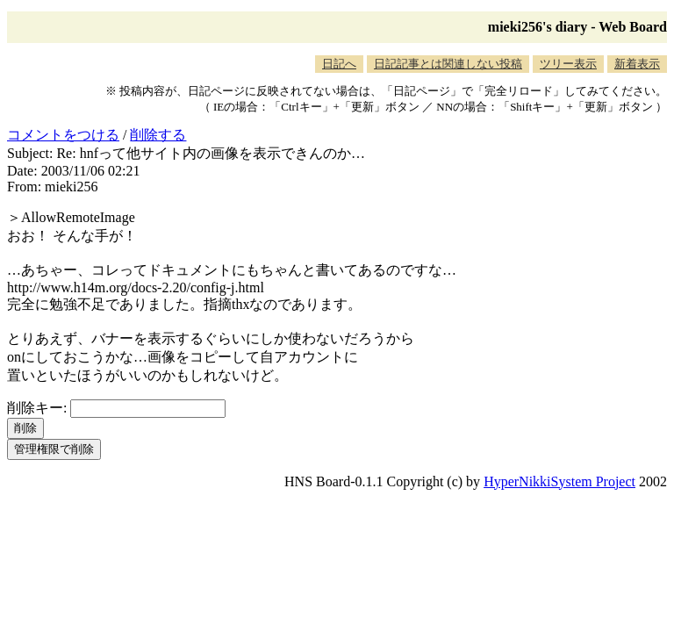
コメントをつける (63, 134)
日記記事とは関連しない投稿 (448, 63)
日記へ (339, 63)
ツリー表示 (568, 63)
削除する (158, 134)
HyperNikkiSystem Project (559, 481)
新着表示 (637, 63)
